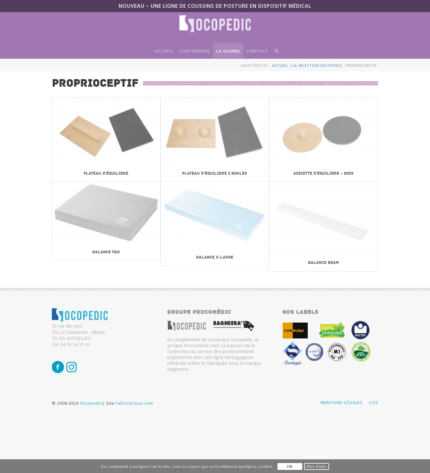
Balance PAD (106, 252)
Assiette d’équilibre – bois (323, 173)
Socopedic (91, 408)
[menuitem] (164, 51)
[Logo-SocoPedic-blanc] (215, 29)
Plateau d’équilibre (106, 173)
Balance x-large (214, 257)
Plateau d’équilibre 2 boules (214, 173)
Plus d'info (316, 466)
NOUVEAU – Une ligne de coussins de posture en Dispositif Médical (215, 5)
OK (290, 466)
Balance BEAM (323, 262)
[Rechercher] (274, 51)
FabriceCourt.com (133, 408)
